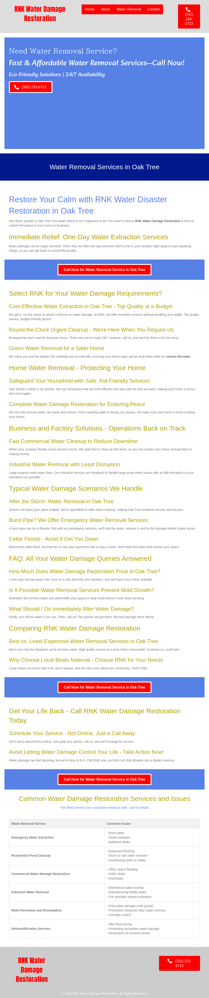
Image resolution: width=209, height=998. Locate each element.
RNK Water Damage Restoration (157, 221)
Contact (154, 9)
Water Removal (129, 9)
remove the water (178, 356)
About (105, 9)
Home (89, 9)
